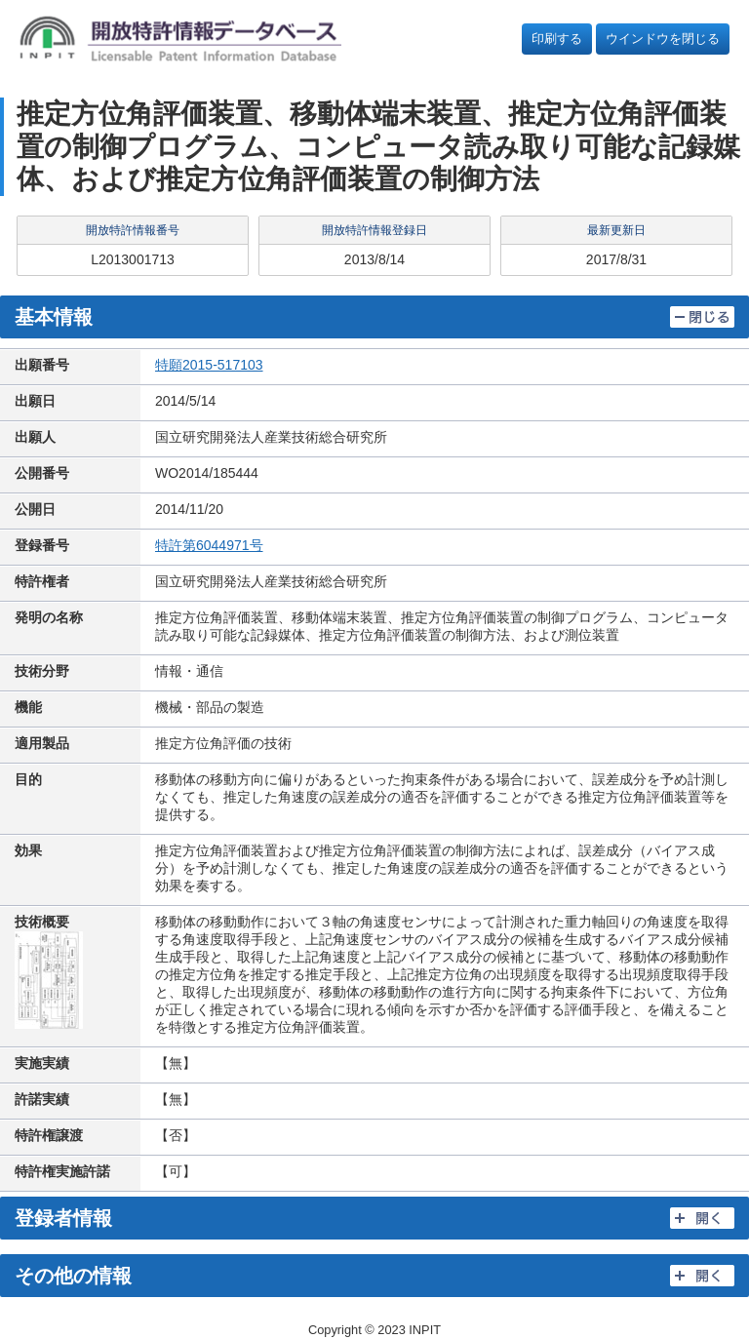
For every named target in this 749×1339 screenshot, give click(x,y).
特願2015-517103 (209, 365)
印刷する (557, 38)
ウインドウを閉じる (663, 38)
